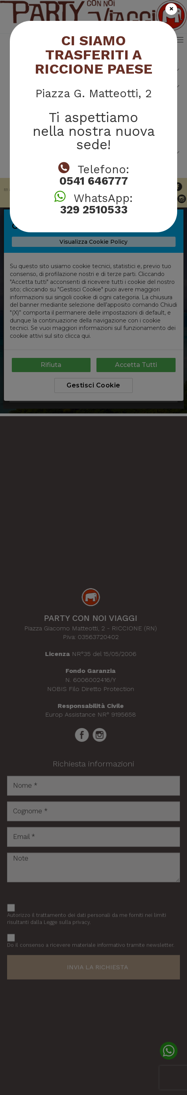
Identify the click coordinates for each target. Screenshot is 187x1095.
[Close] (171, 9)
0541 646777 (93, 181)
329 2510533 (94, 209)
